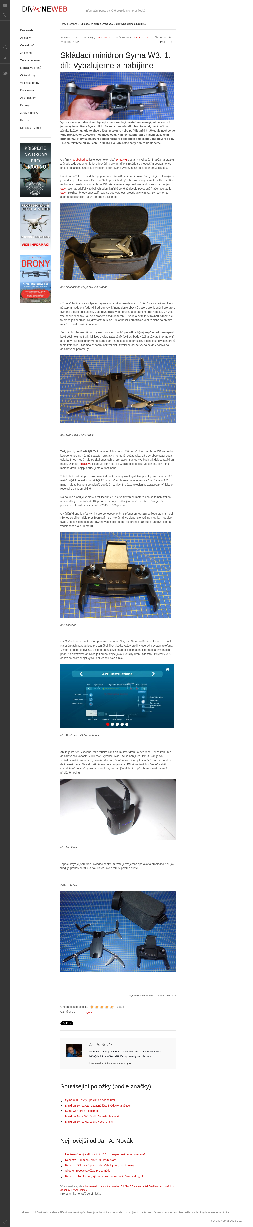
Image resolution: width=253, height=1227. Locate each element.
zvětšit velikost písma (86, 41)
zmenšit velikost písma (82, 41)
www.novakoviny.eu (121, 1063)
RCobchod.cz (80, 159)
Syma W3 (121, 159)
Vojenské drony (29, 82)
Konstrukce (27, 90)
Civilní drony (27, 75)
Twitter (5, 73)
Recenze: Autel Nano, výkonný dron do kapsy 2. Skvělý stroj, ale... (106, 1176)
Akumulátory (28, 97)
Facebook (5, 58)
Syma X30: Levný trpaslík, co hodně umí (90, 1100)
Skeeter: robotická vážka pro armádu (87, 1170)
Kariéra (24, 120)
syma (88, 1012)
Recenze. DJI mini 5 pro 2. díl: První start (90, 1160)
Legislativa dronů (30, 67)
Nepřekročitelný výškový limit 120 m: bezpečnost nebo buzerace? (105, 1154)
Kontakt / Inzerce (30, 127)
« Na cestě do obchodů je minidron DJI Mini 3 (107, 1186)
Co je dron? (27, 45)
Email (162, 42)
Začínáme (26, 52)
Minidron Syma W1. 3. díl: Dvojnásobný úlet (92, 1116)
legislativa (85, 463)
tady (63, 188)
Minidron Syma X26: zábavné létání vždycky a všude (97, 1105)
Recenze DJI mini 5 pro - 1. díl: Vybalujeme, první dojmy (99, 1165)
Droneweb (26, 30)
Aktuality (25, 37)
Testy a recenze (68, 24)
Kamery (25, 105)
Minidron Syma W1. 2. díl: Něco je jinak (89, 1121)
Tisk (171, 42)
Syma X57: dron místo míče (82, 1110)
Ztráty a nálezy (29, 112)
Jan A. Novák (103, 37)
